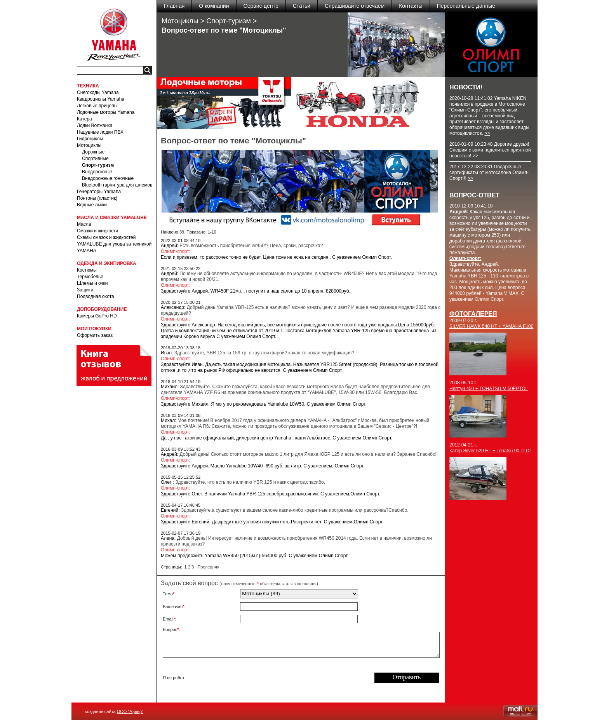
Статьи (301, 6)
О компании (214, 6)
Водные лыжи (92, 204)
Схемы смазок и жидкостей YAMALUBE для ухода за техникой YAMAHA (114, 244)
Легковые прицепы (97, 105)
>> (487, 133)
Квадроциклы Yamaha (100, 99)
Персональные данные (466, 6)
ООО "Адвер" (130, 711)
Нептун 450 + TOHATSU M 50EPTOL (488, 388)
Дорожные (93, 152)
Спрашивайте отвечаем (355, 6)
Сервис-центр (261, 6)
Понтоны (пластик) (97, 198)
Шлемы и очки (92, 283)
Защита (85, 290)
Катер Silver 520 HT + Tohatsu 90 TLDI (490, 450)
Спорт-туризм (98, 165)
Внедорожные (97, 171)
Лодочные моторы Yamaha (105, 112)
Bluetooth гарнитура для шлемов (117, 185)
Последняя (208, 567)
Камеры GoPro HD (97, 316)
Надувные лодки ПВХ (100, 132)
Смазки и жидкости (97, 231)
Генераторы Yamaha (99, 191)
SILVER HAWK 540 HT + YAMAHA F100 (491, 326)
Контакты (410, 6)
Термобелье (90, 276)
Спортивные (95, 158)
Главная (174, 6)
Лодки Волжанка (95, 125)
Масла (84, 224)
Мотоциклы (89, 145)
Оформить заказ (95, 335)
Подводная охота (95, 296)
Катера (84, 119)
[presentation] (299, 677)
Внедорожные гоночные (108, 178)
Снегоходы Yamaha (98, 92)
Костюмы (87, 270)
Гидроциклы (90, 138)
